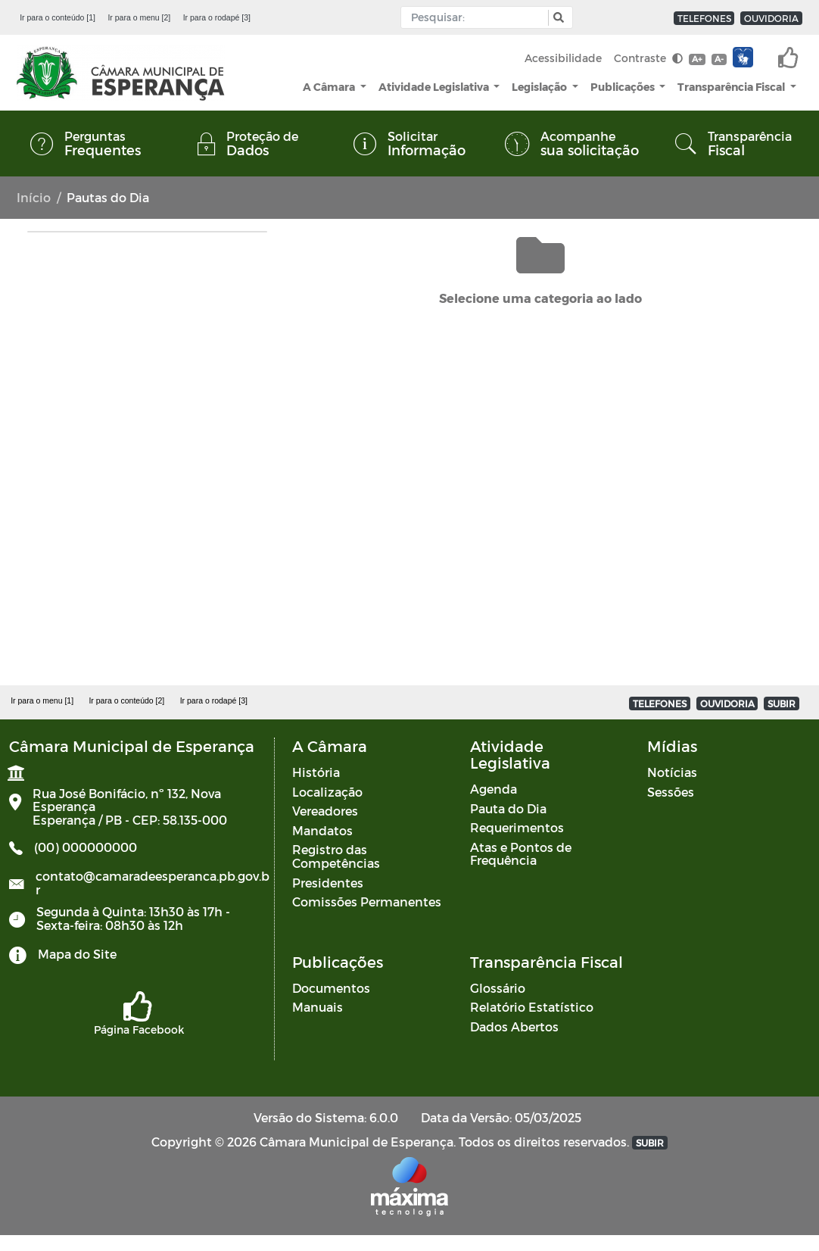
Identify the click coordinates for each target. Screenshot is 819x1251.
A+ (697, 59)
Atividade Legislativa (434, 86)
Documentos (331, 988)
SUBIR (782, 703)
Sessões (670, 792)
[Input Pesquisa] (478, 17)
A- (719, 59)
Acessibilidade (563, 57)
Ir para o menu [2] (138, 17)
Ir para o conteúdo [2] (126, 700)
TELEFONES (704, 18)
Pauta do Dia (508, 808)
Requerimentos (517, 827)
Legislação (540, 86)
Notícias (672, 772)
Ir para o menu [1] (42, 700)
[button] (556, 18)
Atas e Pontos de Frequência (520, 854)
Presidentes (327, 882)
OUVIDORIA (771, 18)
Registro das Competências (336, 856)
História (316, 772)
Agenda (493, 788)
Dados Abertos (514, 1026)
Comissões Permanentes (366, 901)
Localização (327, 792)
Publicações (623, 86)
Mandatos (322, 830)
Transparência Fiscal (732, 86)
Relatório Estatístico (531, 1007)
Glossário (497, 988)
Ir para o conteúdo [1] (57, 17)
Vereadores (325, 810)
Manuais (317, 1007)
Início (34, 197)
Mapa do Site (77, 954)
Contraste (648, 57)
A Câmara (330, 86)
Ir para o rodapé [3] (217, 17)
